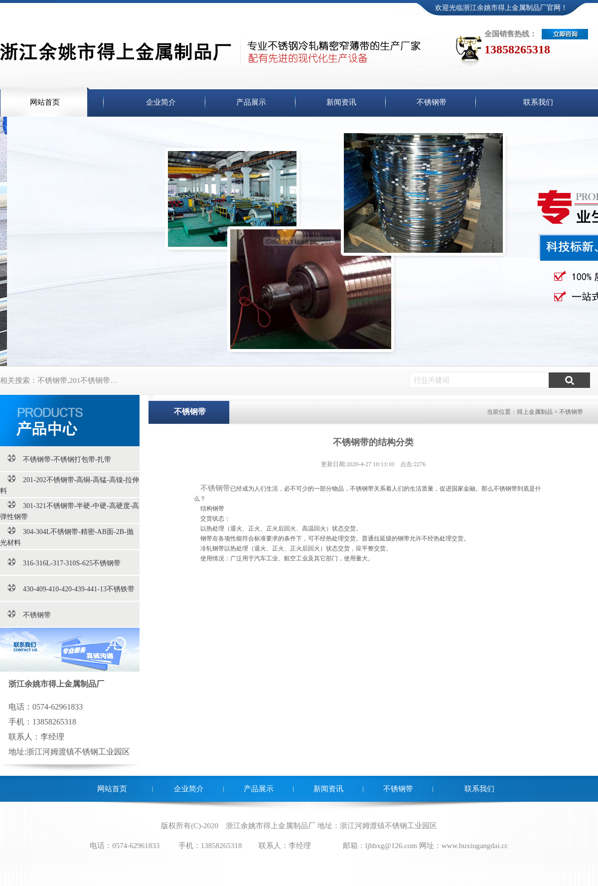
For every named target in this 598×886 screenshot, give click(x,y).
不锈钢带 (215, 488)
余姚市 (252, 826)
